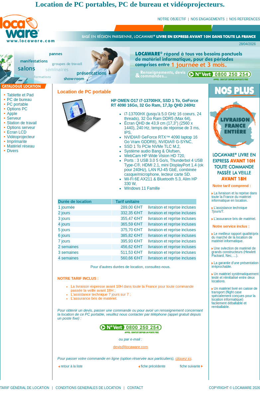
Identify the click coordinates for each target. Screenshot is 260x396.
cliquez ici (183, 358)
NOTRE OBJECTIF (171, 19)
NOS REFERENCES (244, 19)
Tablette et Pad (20, 95)
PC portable (17, 104)
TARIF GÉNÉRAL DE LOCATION (24, 388)
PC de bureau (19, 99)
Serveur (14, 118)
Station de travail (22, 123)
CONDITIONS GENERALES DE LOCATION (88, 388)
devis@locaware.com (130, 347)
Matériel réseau (21, 146)
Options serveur (21, 127)
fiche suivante (190, 366)
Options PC (17, 109)
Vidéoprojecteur (21, 137)
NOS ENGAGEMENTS (207, 19)
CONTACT (135, 388)
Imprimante (17, 141)
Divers (12, 150)
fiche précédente (153, 366)
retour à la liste (72, 366)
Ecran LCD (17, 132)
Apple (12, 113)
